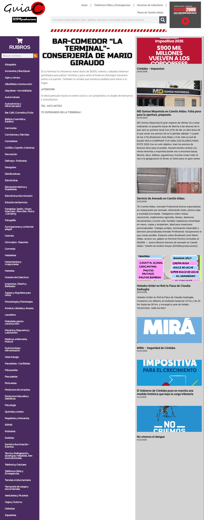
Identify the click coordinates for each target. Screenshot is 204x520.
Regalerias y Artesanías (17, 418)
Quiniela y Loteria (14, 411)
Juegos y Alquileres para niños (18, 294)
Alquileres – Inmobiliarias (18, 90)
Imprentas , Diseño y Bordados (16, 285)
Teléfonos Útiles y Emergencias (112, 5)
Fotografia (10, 220)
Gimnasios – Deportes (16, 242)
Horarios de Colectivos (150, 5)
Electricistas (11, 180)
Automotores (12, 97)
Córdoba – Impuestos (150, 68)
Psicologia (10, 405)
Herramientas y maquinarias (13, 263)
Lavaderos (10, 314)
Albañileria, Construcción (18, 84)
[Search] (162, 19)
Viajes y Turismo (13, 502)
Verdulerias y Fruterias (16, 495)
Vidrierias (10, 508)
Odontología (12, 357)
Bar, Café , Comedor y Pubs (19, 112)
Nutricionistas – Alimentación (13, 349)
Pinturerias (11, 383)
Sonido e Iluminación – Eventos (17, 445)
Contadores (11, 141)
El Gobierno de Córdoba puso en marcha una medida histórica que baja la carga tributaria (165, 392)
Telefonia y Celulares (15, 464)
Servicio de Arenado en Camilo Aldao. (161, 198)
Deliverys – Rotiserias (16, 160)
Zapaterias (10, 515)
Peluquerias (11, 370)
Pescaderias (11, 376)
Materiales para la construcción (14, 322)
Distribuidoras (12, 173)
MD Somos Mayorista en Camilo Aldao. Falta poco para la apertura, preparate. (169, 113)
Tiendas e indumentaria (17, 480)
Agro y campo (12, 77)
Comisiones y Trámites (17, 134)
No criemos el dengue (151, 436)
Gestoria (9, 235)
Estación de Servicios (16, 202)
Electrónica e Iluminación (19, 195)
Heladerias (10, 255)
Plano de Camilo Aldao (150, 12)
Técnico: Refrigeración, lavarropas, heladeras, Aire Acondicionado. (18, 456)
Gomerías (10, 248)
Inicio (84, 5)
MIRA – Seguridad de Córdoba (156, 348)
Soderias (9, 437)
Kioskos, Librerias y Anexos (19, 308)
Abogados (10, 64)
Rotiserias (10, 431)
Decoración (11, 154)
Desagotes (10, 167)
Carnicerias (11, 128)
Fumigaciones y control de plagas (19, 228)
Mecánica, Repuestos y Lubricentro (17, 331)
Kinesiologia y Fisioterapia (19, 301)
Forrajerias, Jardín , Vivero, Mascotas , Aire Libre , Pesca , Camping (19, 211)
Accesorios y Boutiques (17, 71)
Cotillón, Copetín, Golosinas (19, 147)
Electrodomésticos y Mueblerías (16, 188)
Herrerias (9, 270)
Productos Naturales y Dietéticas (17, 397)
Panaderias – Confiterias (17, 363)
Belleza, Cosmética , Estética (15, 120)
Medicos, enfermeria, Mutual (16, 340)
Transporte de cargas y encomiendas (16, 488)
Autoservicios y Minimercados (13, 105)
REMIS (8, 424)
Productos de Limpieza (17, 389)
